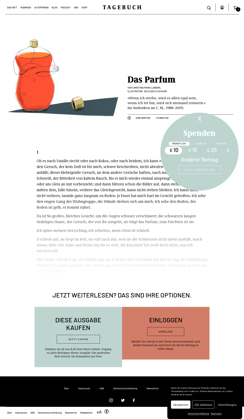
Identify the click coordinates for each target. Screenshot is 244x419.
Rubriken (26, 7)
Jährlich (201, 143)
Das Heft (12, 7)
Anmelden (166, 331)
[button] (235, 7)
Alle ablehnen (203, 406)
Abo (76, 7)
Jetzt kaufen (78, 339)
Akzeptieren (180, 406)
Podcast (66, 7)
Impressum (216, 415)
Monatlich (179, 143)
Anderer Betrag (199, 159)
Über (66, 388)
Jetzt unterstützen (199, 169)
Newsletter (153, 388)
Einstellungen (227, 406)
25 (212, 150)
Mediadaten (86, 412)
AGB (102, 388)
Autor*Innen (41, 7)
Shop (84, 7)
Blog (54, 7)
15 (192, 150)
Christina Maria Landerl (146, 87)
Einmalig (221, 143)
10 (174, 150)
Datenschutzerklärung (198, 415)
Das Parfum (152, 79)
